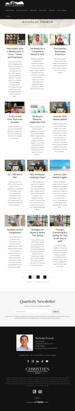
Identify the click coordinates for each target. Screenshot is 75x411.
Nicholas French (44, 338)
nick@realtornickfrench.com (44, 344)
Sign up (55, 311)
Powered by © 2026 (37, 402)
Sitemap (37, 398)
